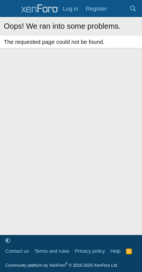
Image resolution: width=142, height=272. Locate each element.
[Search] (133, 8)
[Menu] (10, 8)
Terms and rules (51, 251)
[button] (8, 240)
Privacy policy (90, 251)
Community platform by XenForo (61, 265)
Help (116, 251)
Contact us (17, 251)
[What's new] (118, 8)
